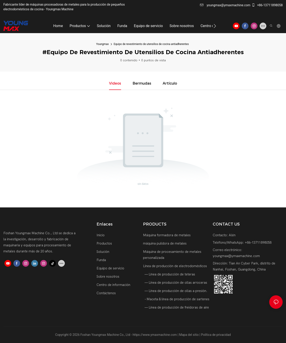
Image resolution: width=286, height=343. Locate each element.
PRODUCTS (154, 224)
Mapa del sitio (189, 335)
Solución (103, 252)
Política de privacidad (216, 335)
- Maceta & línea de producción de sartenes (176, 299)
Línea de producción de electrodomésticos (175, 266)
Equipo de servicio (110, 268)
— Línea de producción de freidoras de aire (176, 307)
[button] (215, 26)
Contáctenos (106, 293)
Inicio (101, 235)
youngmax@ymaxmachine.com (225, 5)
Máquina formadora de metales (167, 235)
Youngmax (102, 44)
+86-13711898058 (267, 5)
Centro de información (113, 285)
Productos (104, 243)
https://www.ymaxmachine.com (154, 335)
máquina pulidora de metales (165, 243)
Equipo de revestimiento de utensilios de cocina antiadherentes (151, 44)
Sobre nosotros (108, 277)
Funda (101, 260)
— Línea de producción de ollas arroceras (175, 283)
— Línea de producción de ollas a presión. (175, 291)
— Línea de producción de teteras (169, 274)
